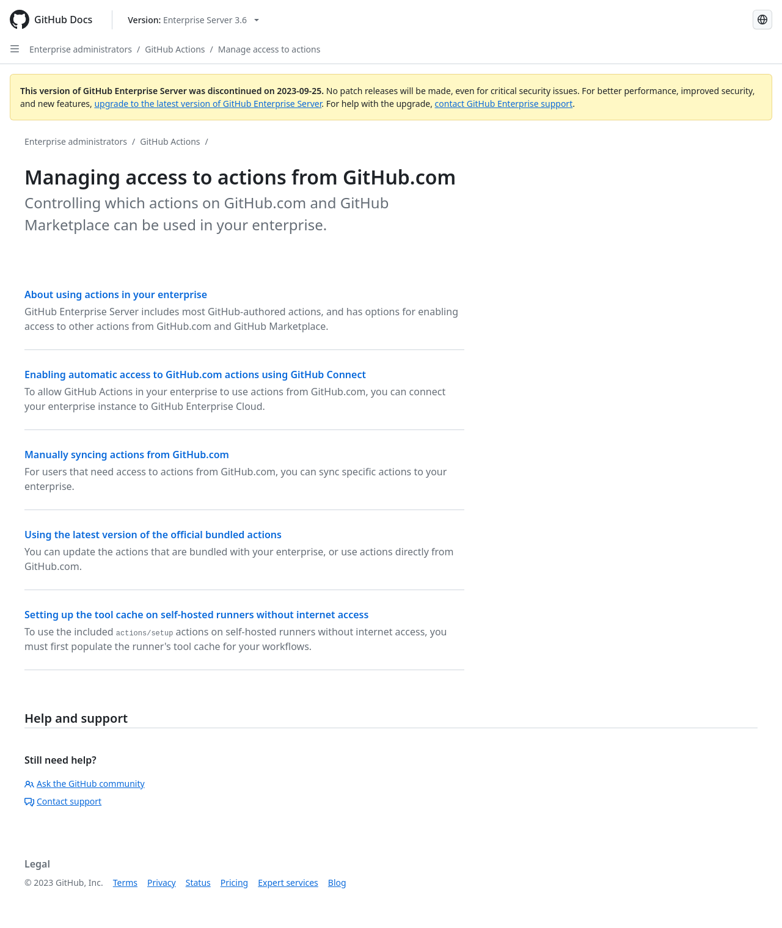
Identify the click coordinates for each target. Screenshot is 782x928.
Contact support (62, 801)
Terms (125, 882)
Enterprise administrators (80, 49)
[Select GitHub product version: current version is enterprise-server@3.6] (193, 19)
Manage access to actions (269, 49)
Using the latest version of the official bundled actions (153, 534)
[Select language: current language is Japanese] (762, 19)
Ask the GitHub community (84, 783)
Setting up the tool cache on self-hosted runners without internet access (196, 614)
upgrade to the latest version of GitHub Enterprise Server (207, 103)
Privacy (161, 882)
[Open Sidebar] (14, 49)
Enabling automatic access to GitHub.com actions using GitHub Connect (195, 374)
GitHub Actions (175, 49)
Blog (337, 882)
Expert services (288, 882)
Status (198, 882)
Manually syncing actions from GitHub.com (126, 454)
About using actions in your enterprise (115, 294)
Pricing (234, 882)
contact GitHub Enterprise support (504, 103)
